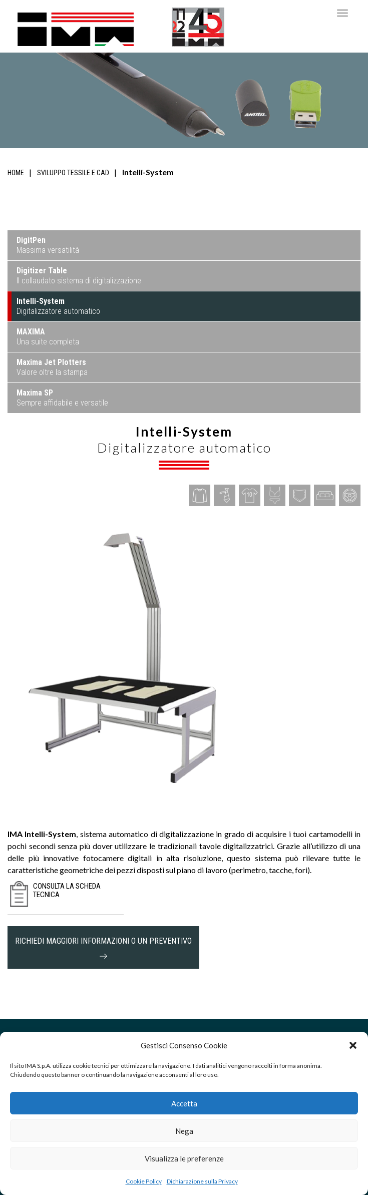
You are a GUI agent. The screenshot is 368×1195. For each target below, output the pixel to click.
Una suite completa (48, 336)
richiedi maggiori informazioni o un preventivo (103, 947)
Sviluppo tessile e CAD (73, 173)
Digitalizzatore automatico (58, 306)
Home (16, 173)
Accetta (184, 1103)
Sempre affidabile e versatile (62, 398)
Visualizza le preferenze (184, 1158)
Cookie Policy (144, 1181)
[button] (353, 1045)
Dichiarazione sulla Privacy (202, 1181)
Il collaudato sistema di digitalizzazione (79, 275)
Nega (184, 1130)
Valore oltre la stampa (52, 367)
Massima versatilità (48, 245)
